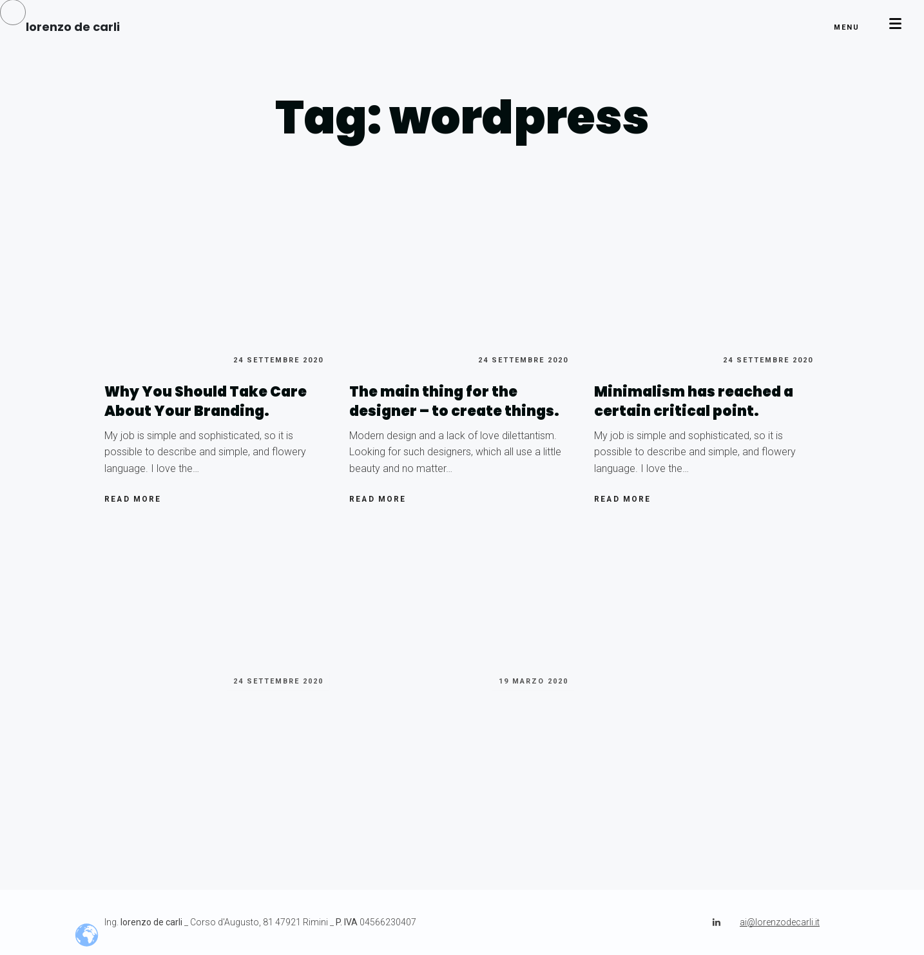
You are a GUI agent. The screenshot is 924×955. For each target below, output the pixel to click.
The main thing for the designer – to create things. (454, 401)
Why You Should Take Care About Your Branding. (205, 401)
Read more (133, 502)
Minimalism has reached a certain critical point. (693, 401)
